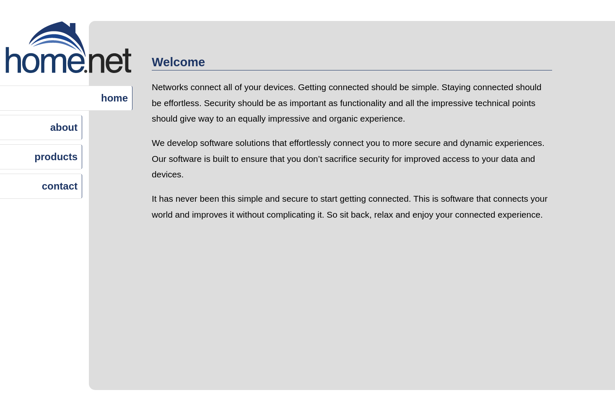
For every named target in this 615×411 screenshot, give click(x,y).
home (114, 98)
